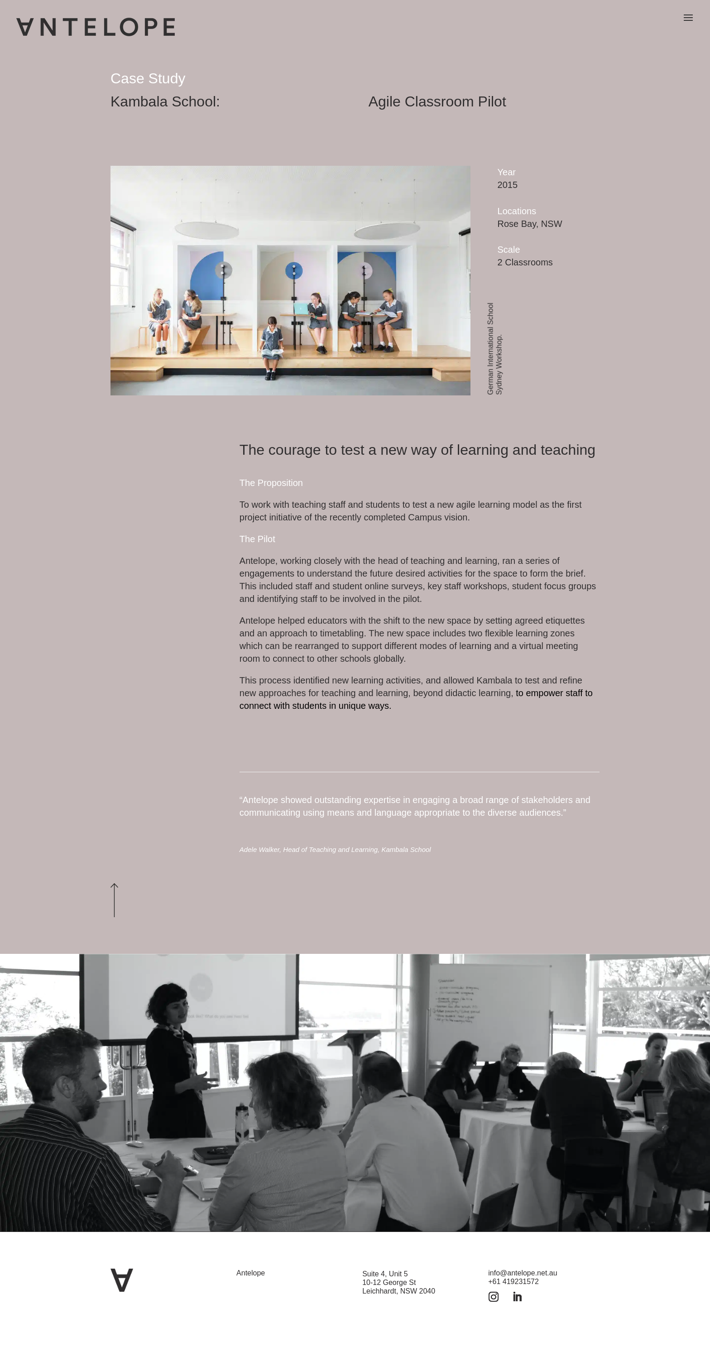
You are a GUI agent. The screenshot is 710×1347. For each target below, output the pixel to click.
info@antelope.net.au (522, 1273)
